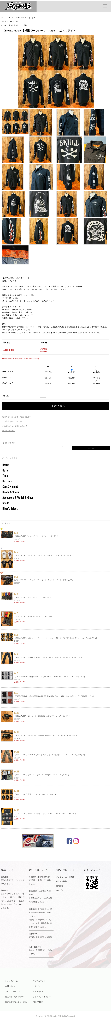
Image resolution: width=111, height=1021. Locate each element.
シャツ (17, 21)
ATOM (40, 1002)
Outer (5, 470)
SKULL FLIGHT (21, 18)
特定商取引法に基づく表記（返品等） (17, 417)
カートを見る (38, 991)
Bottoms (7, 481)
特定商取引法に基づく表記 (16, 1002)
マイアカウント (39, 981)
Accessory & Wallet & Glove (17, 497)
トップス (32, 18)
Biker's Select (13, 25)
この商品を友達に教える (12, 421)
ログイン (36, 986)
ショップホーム (11, 981)
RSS (35, 1002)
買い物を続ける (8, 431)
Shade (5, 503)
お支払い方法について (14, 991)
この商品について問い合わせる (14, 426)
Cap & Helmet (10, 486)
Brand (11, 18)
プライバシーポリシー (42, 997)
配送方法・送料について (15, 997)
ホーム (3, 18)
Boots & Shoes (10, 492)
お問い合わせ (10, 986)
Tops (10, 21)
